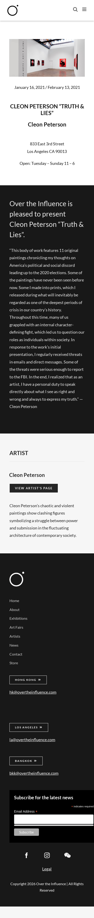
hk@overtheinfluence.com (32, 692)
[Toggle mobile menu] (84, 9)
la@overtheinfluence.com (32, 739)
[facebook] (26, 855)
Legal (47, 868)
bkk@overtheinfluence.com (34, 773)
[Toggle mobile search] (75, 9)
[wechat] (67, 855)
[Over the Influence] (16, 573)
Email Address (26, 811)
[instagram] (47, 855)
